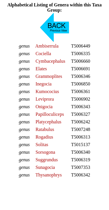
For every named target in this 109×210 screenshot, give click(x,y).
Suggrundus (46, 159)
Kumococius (47, 91)
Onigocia (44, 106)
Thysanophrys (48, 174)
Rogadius (44, 136)
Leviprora (44, 99)
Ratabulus (44, 129)
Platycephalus (48, 121)
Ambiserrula (46, 45)
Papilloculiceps (49, 114)
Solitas (41, 144)
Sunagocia (45, 167)
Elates (41, 68)
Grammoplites (48, 76)
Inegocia (43, 83)
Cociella (43, 53)
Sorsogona (45, 152)
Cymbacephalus (50, 61)
